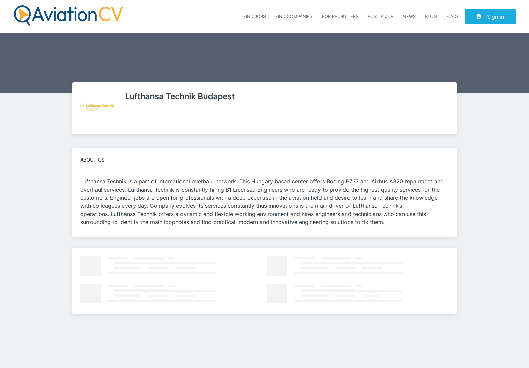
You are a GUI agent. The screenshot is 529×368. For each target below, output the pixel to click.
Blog (431, 16)
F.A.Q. (452, 16)
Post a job (380, 16)
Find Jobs (254, 16)
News (409, 16)
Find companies (293, 16)
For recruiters (340, 16)
